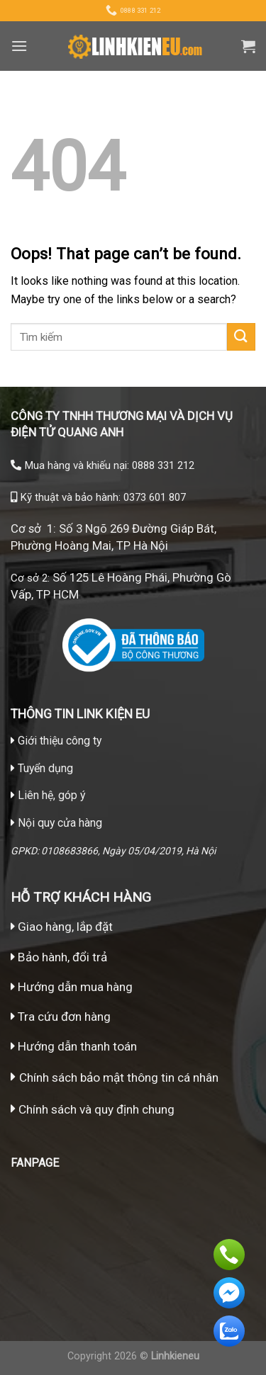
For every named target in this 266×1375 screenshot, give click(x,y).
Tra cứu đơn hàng (61, 1016)
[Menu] (19, 45)
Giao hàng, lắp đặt (62, 927)
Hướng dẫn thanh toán (74, 1046)
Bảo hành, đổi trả (62, 957)
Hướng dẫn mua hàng (74, 987)
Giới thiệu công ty (59, 740)
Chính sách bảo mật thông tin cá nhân (118, 1077)
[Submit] (241, 337)
